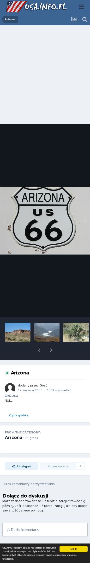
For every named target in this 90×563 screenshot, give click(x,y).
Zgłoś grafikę (19, 403)
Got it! (73, 548)
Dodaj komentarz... (23, 517)
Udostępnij (21, 453)
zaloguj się (62, 493)
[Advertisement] (45, 76)
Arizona (13, 425)
